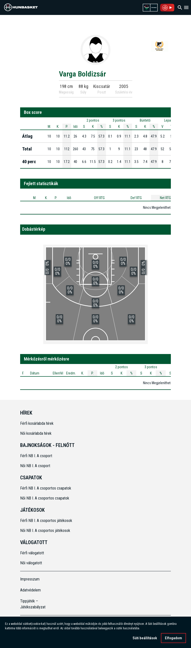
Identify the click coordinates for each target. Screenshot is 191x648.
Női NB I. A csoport (35, 465)
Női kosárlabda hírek (35, 433)
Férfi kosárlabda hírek (36, 423)
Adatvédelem (30, 590)
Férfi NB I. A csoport (36, 455)
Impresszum (30, 579)
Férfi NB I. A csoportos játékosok (46, 520)
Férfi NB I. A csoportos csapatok (46, 488)
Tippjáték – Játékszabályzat (33, 604)
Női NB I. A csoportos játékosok (45, 530)
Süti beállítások (145, 639)
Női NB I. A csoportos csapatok (45, 498)
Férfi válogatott (32, 553)
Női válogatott (31, 563)
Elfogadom (173, 639)
